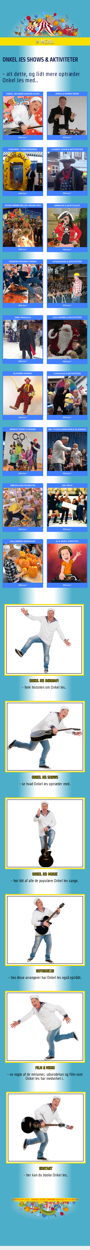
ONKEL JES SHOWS (45, 777)
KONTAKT (46, 1168)
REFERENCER (45, 971)
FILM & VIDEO (45, 1068)
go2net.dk (73, 1199)
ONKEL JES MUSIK (44, 874)
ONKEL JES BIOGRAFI (44, 681)
